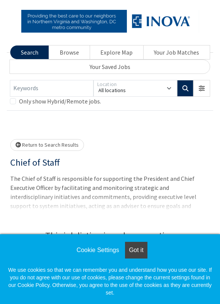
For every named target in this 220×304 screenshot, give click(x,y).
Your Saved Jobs (110, 67)
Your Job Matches (176, 52)
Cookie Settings (97, 250)
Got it (136, 250)
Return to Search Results (47, 144)
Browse (69, 52)
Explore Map (116, 52)
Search (29, 52)
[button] (201, 88)
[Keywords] (51, 88)
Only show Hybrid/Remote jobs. (60, 101)
